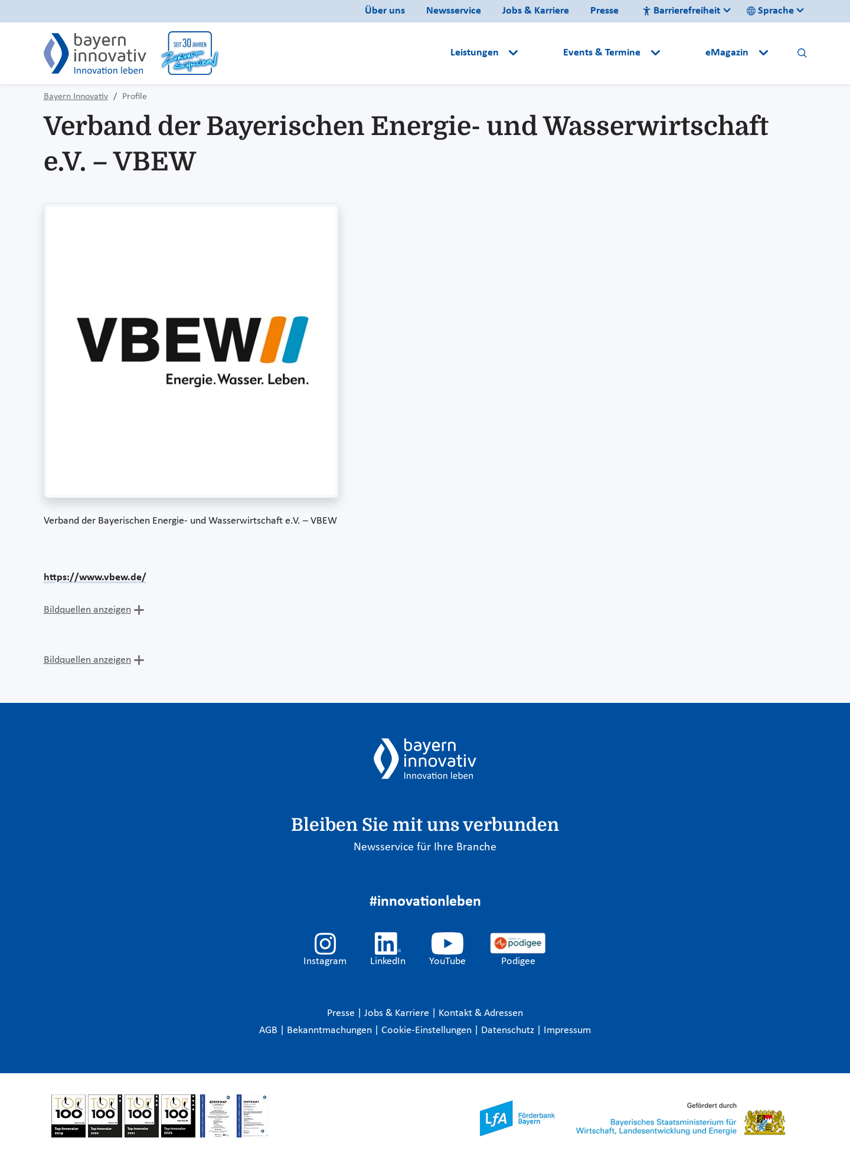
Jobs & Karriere (535, 11)
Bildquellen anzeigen (87, 610)
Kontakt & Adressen (481, 1013)
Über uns (385, 11)
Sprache (770, 11)
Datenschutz (509, 1030)
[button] (542, 53)
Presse (604, 11)
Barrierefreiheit (681, 11)
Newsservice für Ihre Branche (425, 847)
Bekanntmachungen (330, 1030)
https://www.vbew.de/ (95, 577)
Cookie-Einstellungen (426, 1030)
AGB (269, 1030)
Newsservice (453, 11)
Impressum (567, 1030)
